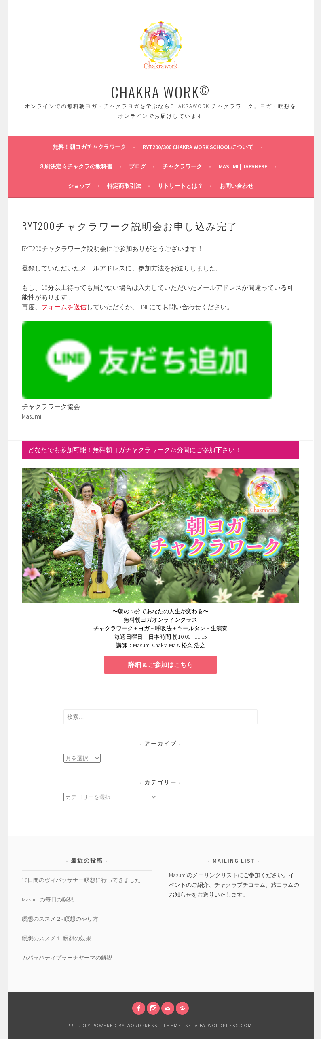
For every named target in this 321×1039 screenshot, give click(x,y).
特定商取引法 (124, 185)
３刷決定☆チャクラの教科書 (75, 166)
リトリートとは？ (180, 185)
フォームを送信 (64, 307)
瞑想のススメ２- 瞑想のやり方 (60, 918)
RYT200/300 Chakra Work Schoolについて (198, 147)
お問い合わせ (236, 185)
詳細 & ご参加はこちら (160, 665)
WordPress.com (230, 1025)
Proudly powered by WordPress (112, 1025)
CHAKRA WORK (160, 91)
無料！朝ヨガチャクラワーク (89, 147)
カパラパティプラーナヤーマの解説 (67, 957)
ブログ (137, 166)
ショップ (79, 185)
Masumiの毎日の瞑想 (48, 899)
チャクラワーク (182, 166)
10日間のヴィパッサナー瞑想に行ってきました (81, 880)
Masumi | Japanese (243, 166)
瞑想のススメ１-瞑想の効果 (56, 938)
